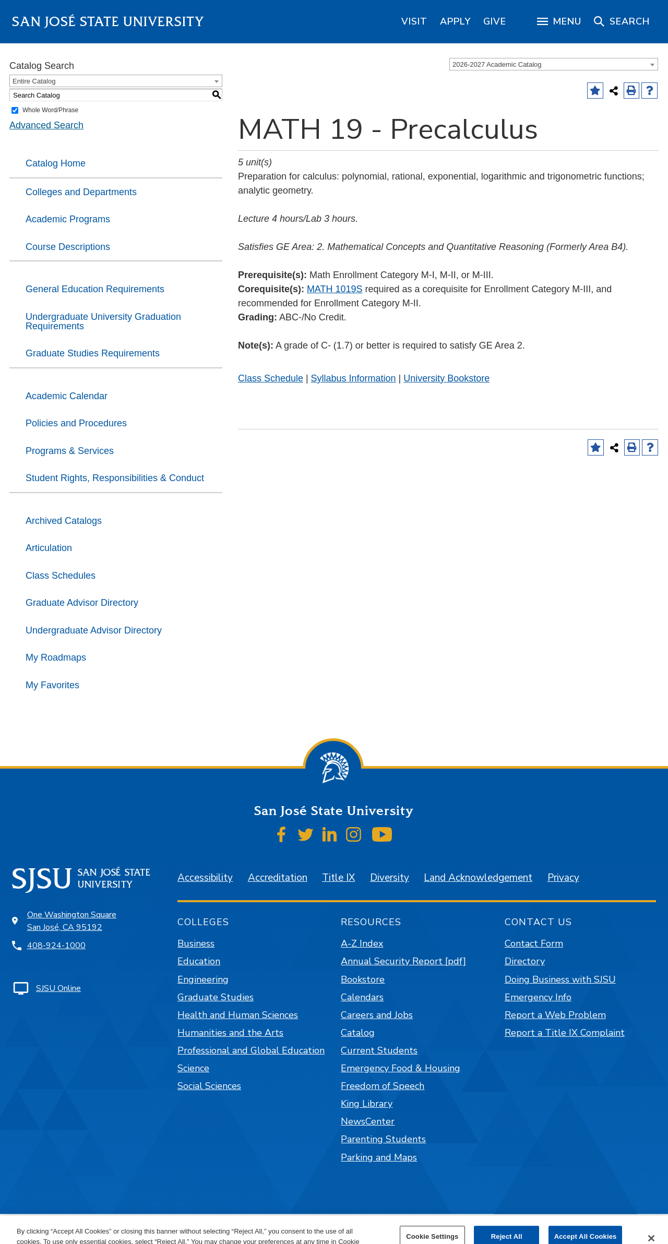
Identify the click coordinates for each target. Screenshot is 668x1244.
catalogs (182, 1229)
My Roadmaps (56, 657)
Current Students (379, 1050)
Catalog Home (56, 163)
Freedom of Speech (382, 1086)
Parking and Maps (379, 1157)
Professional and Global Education (251, 1050)
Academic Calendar (67, 396)
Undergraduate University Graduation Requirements (103, 321)
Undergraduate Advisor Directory (94, 630)
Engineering (203, 979)
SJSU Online (58, 988)
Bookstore (363, 979)
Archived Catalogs (64, 521)
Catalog (358, 1032)
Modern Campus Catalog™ (457, 1229)
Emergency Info (538, 997)
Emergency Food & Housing (400, 1068)
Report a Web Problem (555, 1015)
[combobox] (553, 64)
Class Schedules (61, 575)
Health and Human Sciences (237, 1015)
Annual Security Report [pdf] (403, 961)
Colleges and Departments (81, 192)
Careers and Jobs (377, 1015)
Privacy (563, 877)
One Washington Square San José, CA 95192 (71, 921)
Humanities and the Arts (230, 1032)
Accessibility (205, 877)
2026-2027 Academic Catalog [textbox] (497, 64)
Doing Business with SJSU (560, 979)
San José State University (108, 22)
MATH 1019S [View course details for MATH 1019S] (335, 289)
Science (193, 1068)
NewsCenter (368, 1121)
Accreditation (277, 877)
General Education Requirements (95, 289)
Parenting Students (383, 1139)
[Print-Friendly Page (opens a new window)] (632, 90)
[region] (414, 21)
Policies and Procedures (76, 423)
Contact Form (534, 943)
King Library (366, 1103)
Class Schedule (270, 378)
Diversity (389, 877)
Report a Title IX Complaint (565, 1032)
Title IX (338, 877)
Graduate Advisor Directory (82, 602)
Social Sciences (209, 1086)
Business (195, 943)
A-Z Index (362, 943)
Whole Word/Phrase (50, 110)
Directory (525, 961)
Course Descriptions (68, 247)
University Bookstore (446, 378)
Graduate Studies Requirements (93, 353)
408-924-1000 (56, 945)
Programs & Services (70, 451)
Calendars (362, 997)
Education (198, 961)
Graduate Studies (215, 997)
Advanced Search (46, 125)
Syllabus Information (353, 378)
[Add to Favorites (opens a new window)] (595, 90)
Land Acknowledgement (478, 877)
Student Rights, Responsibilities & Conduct (115, 478)
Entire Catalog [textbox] (34, 81)
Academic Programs (68, 219)
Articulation (49, 548)
